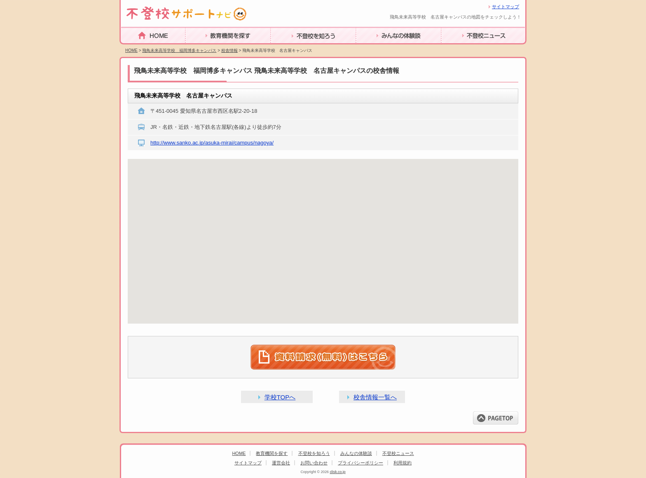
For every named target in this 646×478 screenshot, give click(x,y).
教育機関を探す (208, 48)
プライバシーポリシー (360, 462)
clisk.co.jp (337, 472)
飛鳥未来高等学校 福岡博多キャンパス (179, 50)
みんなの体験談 (379, 48)
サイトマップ (505, 6)
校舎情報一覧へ (375, 397)
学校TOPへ (280, 397)
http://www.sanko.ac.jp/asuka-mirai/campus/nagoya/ (212, 143)
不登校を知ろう (293, 48)
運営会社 (281, 462)
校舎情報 (229, 50)
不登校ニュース (464, 48)
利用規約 (402, 462)
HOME (130, 47)
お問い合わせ (314, 462)
